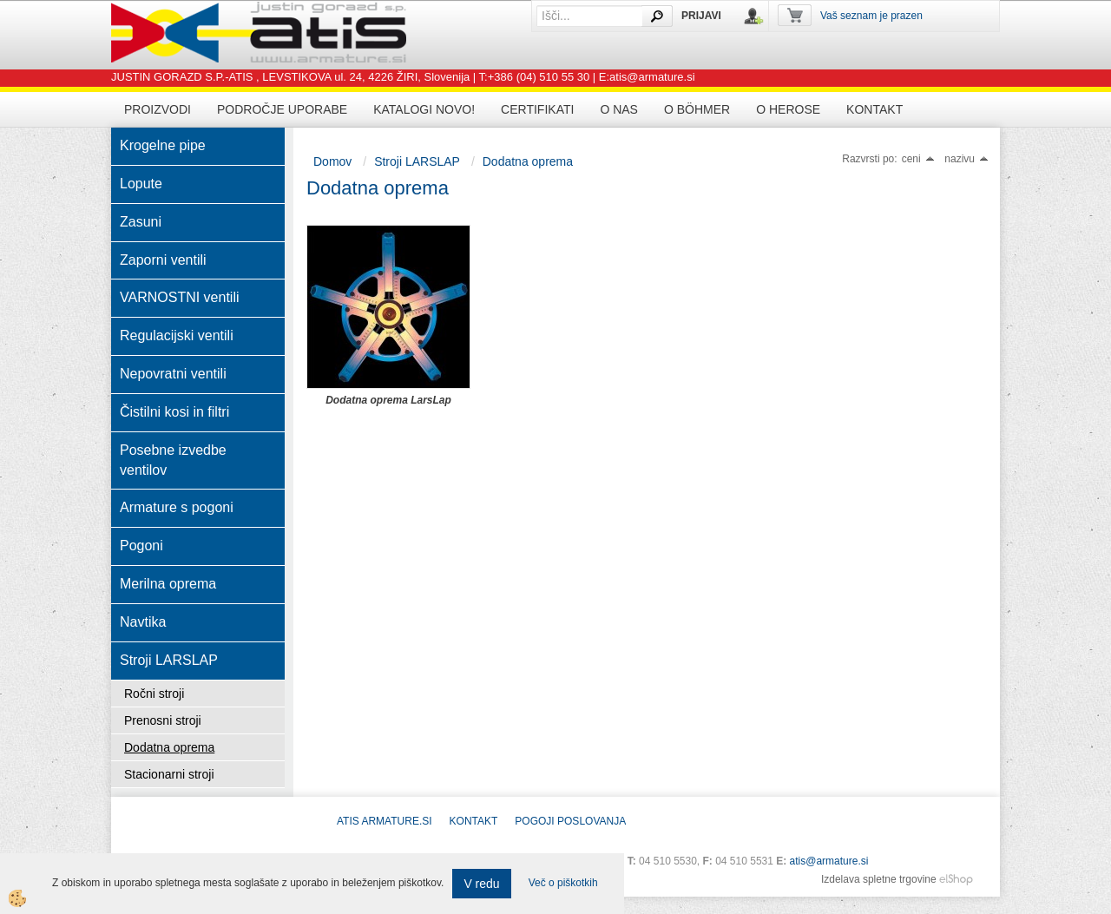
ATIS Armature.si (384, 821)
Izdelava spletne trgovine (879, 879)
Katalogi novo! (424, 109)
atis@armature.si (829, 861)
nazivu (966, 159)
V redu (481, 884)
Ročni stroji (154, 693)
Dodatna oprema (169, 747)
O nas (619, 109)
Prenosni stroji (162, 720)
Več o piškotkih (563, 883)
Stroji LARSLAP (417, 161)
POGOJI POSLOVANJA (570, 821)
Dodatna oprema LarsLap (388, 400)
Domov (332, 161)
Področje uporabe (282, 109)
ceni (918, 159)
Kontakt (874, 109)
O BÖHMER (697, 109)
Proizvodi (157, 109)
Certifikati (537, 109)
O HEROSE (788, 109)
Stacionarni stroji (169, 774)
